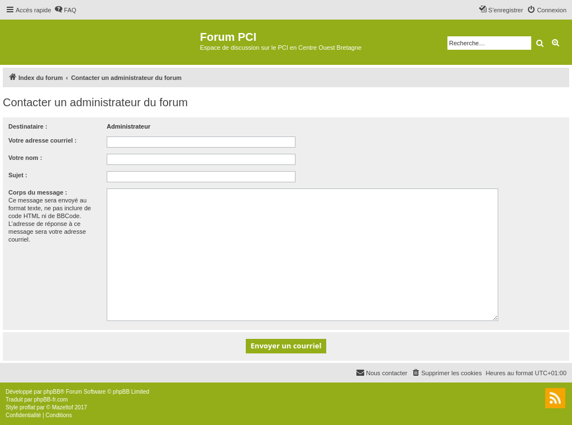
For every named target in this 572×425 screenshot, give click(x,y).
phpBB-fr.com (51, 399)
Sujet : (17, 175)
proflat (27, 407)
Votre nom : (25, 157)
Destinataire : (27, 126)
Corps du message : (37, 192)
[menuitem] (65, 10)
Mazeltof (62, 407)
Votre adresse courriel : (42, 140)
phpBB (52, 392)
